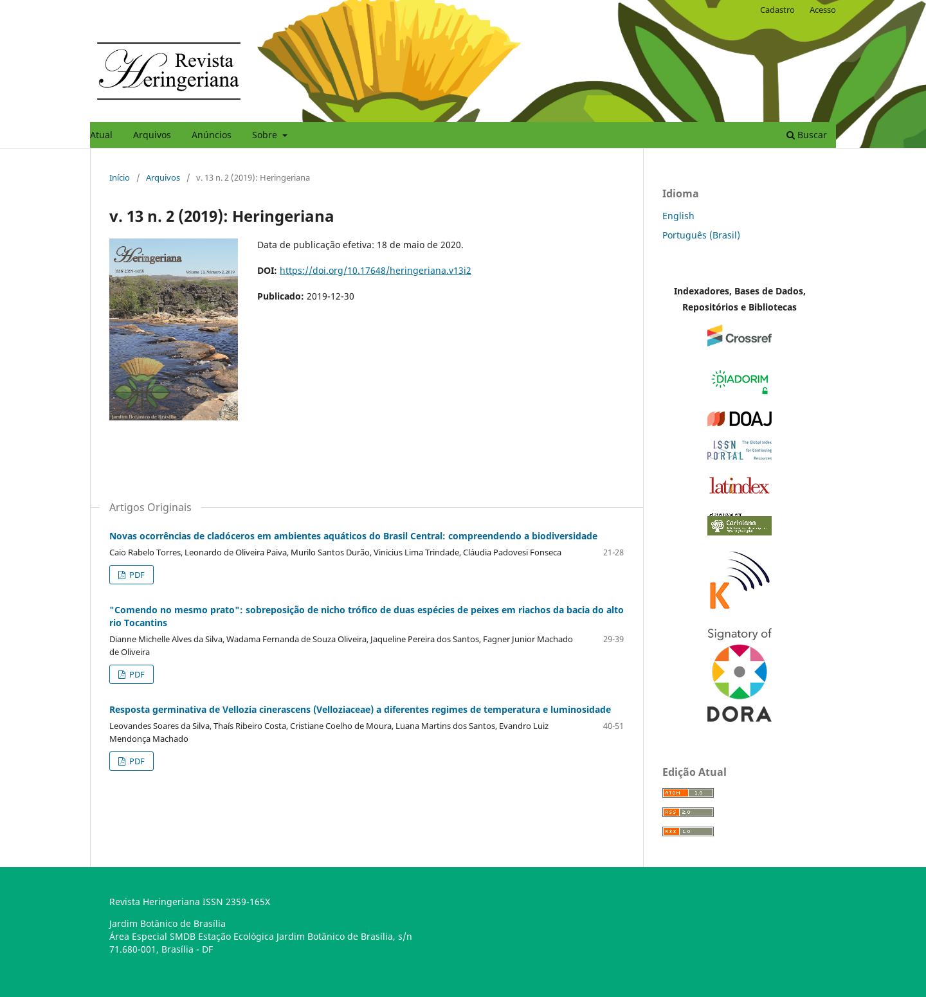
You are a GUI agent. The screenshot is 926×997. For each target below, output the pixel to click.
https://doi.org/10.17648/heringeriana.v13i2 (375, 270)
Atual (101, 135)
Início (119, 177)
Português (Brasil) (701, 235)
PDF (136, 574)
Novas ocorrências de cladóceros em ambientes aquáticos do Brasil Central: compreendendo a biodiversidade (353, 536)
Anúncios (212, 135)
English (678, 216)
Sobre (266, 135)
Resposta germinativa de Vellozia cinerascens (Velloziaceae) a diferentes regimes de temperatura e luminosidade (360, 709)
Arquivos (152, 135)
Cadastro (777, 9)
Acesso (823, 9)
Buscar (806, 135)
